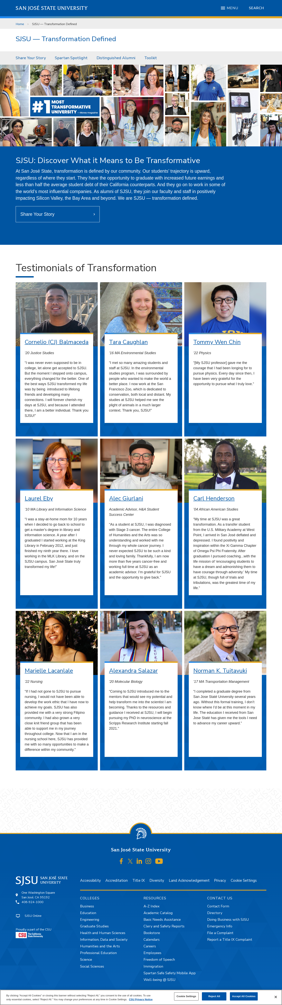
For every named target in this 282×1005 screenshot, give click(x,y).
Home (20, 24)
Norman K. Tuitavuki (220, 671)
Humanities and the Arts (100, 946)
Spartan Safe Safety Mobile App (170, 973)
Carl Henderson (214, 498)
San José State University (52, 8)
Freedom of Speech (159, 959)
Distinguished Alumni (116, 58)
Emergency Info (219, 926)
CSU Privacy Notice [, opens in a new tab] (141, 999)
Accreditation (116, 880)
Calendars (152, 939)
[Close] (275, 997)
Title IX (138, 880)
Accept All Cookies (244, 996)
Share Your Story (31, 58)
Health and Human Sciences (102, 933)
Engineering (89, 919)
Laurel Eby (39, 498)
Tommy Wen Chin (217, 342)
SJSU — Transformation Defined (54, 24)
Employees (152, 953)
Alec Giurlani (126, 498)
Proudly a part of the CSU (33, 932)
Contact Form (218, 906)
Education (88, 913)
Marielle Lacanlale (49, 671)
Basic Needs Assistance (162, 919)
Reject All (214, 996)
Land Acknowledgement (189, 880)
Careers (150, 946)
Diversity (156, 880)
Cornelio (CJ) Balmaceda (57, 342)
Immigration (153, 966)
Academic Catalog (158, 913)
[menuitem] (30, 58)
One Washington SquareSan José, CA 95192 (38, 895)
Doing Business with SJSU (228, 919)
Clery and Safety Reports (164, 926)
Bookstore (152, 933)
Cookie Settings (244, 880)
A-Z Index (151, 906)
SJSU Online (33, 916)
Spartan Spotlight (71, 58)
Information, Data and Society (103, 939)
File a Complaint (220, 933)
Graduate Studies (94, 926)
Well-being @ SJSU (159, 979)
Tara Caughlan (128, 342)
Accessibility (90, 880)
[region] (141, 997)
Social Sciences (92, 966)
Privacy (220, 880)
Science (86, 959)
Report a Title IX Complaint (229, 939)
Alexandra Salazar (133, 671)
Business (87, 906)
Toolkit (150, 58)
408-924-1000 (32, 902)
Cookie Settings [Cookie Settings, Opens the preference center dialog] (186, 996)
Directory (214, 913)
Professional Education (98, 953)
